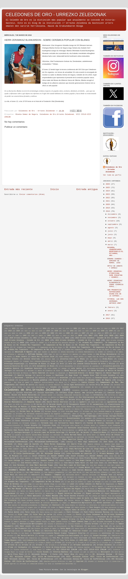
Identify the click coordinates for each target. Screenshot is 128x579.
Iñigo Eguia (99, 449)
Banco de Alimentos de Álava (49, 370)
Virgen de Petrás (25, 552)
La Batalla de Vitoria (107, 477)
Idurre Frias (76, 444)
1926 (48, 331)
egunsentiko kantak (115, 402)
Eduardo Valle (34, 402)
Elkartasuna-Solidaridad (109, 407)
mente (22, 493)
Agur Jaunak (42, 352)
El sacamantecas (97, 404)
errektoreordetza (102, 414)
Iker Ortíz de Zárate (25, 446)
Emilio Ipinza (100, 409)
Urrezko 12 (70, 542)
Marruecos (12, 491)
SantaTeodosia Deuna (95, 528)
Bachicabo (20, 370)
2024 (108, 191)
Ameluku (75, 354)
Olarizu (44, 505)
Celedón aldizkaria (70, 387)
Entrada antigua (87, 189)
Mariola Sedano (104, 489)
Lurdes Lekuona (85, 484)
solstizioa (106, 533)
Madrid (99, 484)
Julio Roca (9, 475)
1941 (6, 333)
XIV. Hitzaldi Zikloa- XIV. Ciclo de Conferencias (28, 559)
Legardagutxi (83, 479)
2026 (108, 184)
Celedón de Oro (91, 387)
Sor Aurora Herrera (26, 535)
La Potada (47, 479)
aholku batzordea (67, 352)
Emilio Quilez (115, 409)
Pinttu (78, 514)
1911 (98, 328)
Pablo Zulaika (80, 507)
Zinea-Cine (116, 561)
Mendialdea (115, 491)
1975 (114, 333)
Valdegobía (22, 547)
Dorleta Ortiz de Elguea (79, 400)
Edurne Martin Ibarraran (57, 402)
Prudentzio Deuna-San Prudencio (16, 519)
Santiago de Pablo (32, 531)
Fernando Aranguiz (29, 423)
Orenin (10, 507)
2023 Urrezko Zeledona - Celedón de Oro (22, 340)
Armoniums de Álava (37, 364)
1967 (83, 333)
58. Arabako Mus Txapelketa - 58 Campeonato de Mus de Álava (93, 347)
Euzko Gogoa (79, 420)
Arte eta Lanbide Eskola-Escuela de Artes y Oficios (92, 364)
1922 (26, 331)
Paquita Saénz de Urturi (75, 510)
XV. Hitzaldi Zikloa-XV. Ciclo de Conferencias (82, 559)
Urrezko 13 (82, 542)
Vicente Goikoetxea (21, 549)
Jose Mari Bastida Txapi (41, 465)
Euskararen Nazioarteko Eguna (108, 418)
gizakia (18, 435)
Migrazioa (49, 493)
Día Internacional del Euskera (92, 397)
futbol (6, 428)
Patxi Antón (13, 512)
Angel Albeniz (64, 356)
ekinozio (26, 404)
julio (111, 231)
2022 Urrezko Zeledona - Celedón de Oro (92, 338)
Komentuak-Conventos (23, 477)
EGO (74, 402)
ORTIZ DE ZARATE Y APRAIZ (115, 267)
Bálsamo (31, 370)
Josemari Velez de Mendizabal (25, 470)
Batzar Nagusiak (113, 373)
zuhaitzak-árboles (37, 564)
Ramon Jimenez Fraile (39, 521)
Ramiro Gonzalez (20, 521)
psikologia (38, 519)
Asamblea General (11, 368)
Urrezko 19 (26, 545)
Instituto (92, 446)
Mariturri (119, 489)
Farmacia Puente (95, 421)
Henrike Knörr (109, 437)
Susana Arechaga (100, 535)
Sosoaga (41, 535)
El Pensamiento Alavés (75, 404)
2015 (72, 335)
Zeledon (91, 561)
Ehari (10, 404)
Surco (86, 535)
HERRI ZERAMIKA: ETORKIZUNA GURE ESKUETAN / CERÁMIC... (115, 274)
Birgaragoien (24, 380)
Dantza (53, 397)
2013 (57, 335)
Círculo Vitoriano (24, 393)
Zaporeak (79, 561)
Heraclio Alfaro (28, 439)
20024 (41, 335)
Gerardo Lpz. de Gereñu (79, 432)
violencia (116, 549)
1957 (36, 333)
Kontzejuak (57, 477)
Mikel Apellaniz (34, 496)
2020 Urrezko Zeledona (19, 338)
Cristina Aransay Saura (29, 397)
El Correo (38, 404)
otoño (53, 507)
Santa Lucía (79, 528)
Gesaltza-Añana (99, 432)
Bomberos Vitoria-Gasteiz (44, 382)
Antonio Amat (50, 359)
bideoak (11, 380)
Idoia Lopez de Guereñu (28, 444)
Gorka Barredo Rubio (73, 435)
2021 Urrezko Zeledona (51, 338)
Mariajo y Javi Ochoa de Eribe (48, 489)
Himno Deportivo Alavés (72, 439)
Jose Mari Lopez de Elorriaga (72, 465)
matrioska (79, 491)
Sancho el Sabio (50, 528)
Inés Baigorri (59, 446)
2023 (108, 194)
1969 (99, 333)
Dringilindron (100, 399)
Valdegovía (36, 547)
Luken (72, 484)
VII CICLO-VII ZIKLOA (66, 549)
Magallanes (110, 484)
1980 (17, 335)
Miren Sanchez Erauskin (74, 496)
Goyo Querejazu (27, 437)
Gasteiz (60, 428)
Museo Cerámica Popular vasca (33, 500)
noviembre (113, 217)
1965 (68, 333)
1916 (113, 328)
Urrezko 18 (12, 545)
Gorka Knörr (91, 435)
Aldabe (100, 352)
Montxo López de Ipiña (79, 498)
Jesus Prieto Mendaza (88, 458)
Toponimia (44, 538)
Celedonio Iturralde (80, 390)
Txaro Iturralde (80, 538)
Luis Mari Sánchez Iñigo (45, 484)
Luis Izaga (27, 484)
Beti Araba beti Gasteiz (82, 377)
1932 (79, 331)
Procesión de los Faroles (109, 517)
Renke (14, 524)
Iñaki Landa (43, 449)
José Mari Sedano (113, 465)
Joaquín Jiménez (65, 460)
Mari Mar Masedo (14, 489)
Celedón (53, 387)
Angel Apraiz (79, 356)
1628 (21, 328)
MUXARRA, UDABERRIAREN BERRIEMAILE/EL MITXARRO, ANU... (115, 252)
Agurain (54, 352)
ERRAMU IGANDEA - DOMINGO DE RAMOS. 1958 (115, 261)
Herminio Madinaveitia (48, 439)
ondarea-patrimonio (108, 505)
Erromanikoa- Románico (24, 416)
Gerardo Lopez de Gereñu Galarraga (49, 432)
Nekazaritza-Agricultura (81, 503)
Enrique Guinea (51, 411)
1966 (76, 333)
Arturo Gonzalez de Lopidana (88, 366)
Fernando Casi (47, 423)
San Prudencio (21, 528)
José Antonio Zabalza (52, 463)
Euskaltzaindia (73, 418)
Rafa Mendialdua (87, 519)
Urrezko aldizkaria (83, 545)
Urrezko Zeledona (104, 545)
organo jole (32, 507)
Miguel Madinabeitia (112, 493)
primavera (89, 517)
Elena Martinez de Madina (15, 407)
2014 (64, 335)
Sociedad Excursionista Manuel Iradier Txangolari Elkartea (59, 533)
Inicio (54, 189)
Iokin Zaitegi (9, 451)
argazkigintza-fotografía (98, 361)
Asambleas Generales (33, 368)
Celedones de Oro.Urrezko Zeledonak (57, 114)
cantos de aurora (27, 385)
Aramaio (80, 361)
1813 (36, 328)
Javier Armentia (39, 456)
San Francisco (77, 526)
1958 (44, 333)
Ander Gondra (21, 357)
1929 (64, 331)
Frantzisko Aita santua (70, 425)
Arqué (53, 364)
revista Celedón (74, 524)
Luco (106, 481)
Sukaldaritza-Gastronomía (68, 535)
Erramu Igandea (86, 414)
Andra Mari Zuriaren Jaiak (42, 357)
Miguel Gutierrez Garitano (69, 493)
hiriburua (91, 439)
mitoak (34, 498)
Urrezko (58, 543)
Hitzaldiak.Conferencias (15, 442)
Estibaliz (50, 416)
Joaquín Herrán (30, 460)
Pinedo (69, 514)
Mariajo (29, 489)
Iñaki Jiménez (28, 449)
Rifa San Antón (108, 524)
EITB (17, 404)
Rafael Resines (105, 519)
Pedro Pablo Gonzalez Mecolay (96, 512)
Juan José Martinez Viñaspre (96, 472)
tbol (6, 538)
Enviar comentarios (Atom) (32, 194)
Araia (70, 361)
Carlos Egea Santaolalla (74, 385)
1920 (18, 331)
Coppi (87, 395)
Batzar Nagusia (95, 373)
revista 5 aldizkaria (55, 524)
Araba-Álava (108, 359)
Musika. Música (74, 500)
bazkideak (8, 375)
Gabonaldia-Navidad (34, 428)
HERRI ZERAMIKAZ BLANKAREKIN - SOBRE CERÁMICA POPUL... (115, 284)
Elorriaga (8, 409)
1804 (29, 328)
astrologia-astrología (95, 368)
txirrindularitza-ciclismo (34, 540)
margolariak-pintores (115, 486)
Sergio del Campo (113, 531)
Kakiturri (36, 475)
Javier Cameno (57, 456)
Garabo (49, 428)
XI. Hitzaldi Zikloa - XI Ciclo (108, 554)
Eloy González (22, 409)
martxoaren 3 (64, 491)
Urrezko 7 (40, 545)
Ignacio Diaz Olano (112, 444)
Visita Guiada (42, 552)
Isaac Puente (69, 451)
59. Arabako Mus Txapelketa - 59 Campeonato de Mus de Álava (31, 349)
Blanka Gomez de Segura (27, 114)
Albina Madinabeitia (86, 352)
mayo (110, 238)
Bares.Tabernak (38, 373)
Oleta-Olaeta (70, 505)
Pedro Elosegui (73, 512)
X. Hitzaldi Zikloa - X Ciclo (43, 554)
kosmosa (81, 477)
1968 (91, 333)
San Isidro (92, 526)
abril (111, 241)
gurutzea (80, 437)
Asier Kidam (52, 368)
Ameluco (65, 354)
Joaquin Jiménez (47, 460)
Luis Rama (62, 484)
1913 (105, 328)
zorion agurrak (10, 564)
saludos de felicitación (57, 526)
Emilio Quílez (9, 411)
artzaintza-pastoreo (111, 366)
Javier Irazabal (77, 456)
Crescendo (11, 397)
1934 (94, 331)
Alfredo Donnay (35, 354)
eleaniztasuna (114, 404)
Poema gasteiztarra (53, 517)
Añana (82, 359)
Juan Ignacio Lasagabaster (54, 472)
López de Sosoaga (93, 481)
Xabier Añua (69, 554)
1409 (6, 328)
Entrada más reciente (18, 189)
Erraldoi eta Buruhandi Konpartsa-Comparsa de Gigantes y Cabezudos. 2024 (46, 414)
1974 (106, 333)
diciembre (113, 214)
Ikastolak (8, 446)
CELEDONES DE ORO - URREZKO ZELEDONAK (56, 14)
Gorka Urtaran (10, 437)
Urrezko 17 (119, 543)
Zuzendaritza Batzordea (64, 564)
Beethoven (60, 375)
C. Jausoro (72, 382)
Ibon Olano (108, 442)
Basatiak (62, 373)
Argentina (116, 361)
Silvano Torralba (10, 533)
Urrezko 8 (52, 545)
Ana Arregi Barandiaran (106, 354)
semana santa (98, 531)
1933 (87, 331)
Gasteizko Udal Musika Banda (16, 430)
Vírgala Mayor (9, 552)
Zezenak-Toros (103, 561)
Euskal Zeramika (33, 418)
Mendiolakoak (9, 493)
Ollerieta (93, 505)
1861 (60, 328)
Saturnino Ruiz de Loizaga (56, 531)
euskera (7, 421)
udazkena (107, 540)
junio (111, 234)
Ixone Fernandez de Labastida (79, 453)
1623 (13, 328)
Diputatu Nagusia (11, 399)
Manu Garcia (18, 486)
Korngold (70, 477)
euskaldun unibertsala (53, 418)
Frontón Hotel (89, 425)
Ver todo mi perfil (112, 175)
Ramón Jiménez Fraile (59, 521)
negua (64, 503)
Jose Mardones (19, 465)
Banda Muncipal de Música (75, 371)
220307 (41, 342)
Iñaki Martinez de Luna (79, 449)
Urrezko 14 (94, 542)
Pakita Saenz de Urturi (26, 510)
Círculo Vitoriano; (46, 393)
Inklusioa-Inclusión (76, 446)
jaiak (25, 456)
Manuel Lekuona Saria (57, 486)
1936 (111, 331)
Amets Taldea (87, 354)
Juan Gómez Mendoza (32, 472)
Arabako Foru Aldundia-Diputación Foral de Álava (43, 361)
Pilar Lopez (23, 514)
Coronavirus (98, 395)
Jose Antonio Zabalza (30, 463)
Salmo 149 (39, 526)
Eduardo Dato (115, 399)
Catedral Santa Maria (13, 387)
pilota (59, 514)
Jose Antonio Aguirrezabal (106, 460)
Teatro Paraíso (18, 538)
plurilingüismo (36, 517)
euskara (88, 418)
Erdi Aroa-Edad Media (70, 411)
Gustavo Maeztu (94, 437)
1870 (67, 328)
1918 (10, 331)
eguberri (83, 402)
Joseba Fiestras (101, 467)
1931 (71, 331)
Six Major (25, 533)
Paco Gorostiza (110, 507)
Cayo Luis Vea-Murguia (36, 387)
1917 (122, 328)
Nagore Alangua (91, 500)
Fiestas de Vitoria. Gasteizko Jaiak (103, 423)
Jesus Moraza (69, 458)
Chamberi (111, 390)
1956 (28, 333)
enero (111, 311)
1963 (60, 333)
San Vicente (35, 528)
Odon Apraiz (12, 505)
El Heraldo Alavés (54, 404)
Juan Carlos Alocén (106, 470)
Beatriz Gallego (25, 375)
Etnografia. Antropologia (84, 416)
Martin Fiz (49, 491)
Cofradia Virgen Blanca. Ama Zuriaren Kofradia (81, 393)
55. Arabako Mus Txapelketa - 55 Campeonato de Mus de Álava (43, 345)
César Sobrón (98, 390)
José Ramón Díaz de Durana (63, 467)
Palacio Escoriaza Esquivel (49, 510)
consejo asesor (46, 395)
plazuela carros (20, 517)
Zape (70, 561)
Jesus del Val (114, 456)
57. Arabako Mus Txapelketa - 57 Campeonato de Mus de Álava (38, 347)
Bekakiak (42, 377)
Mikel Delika (52, 496)
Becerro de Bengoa (44, 375)
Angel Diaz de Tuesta (96, 356)
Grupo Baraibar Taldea (46, 437)
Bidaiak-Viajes (101, 378)
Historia (103, 439)
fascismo (110, 420)
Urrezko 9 (65, 545)
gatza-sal (83, 430)
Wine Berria (119, 552)
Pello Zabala (119, 512)
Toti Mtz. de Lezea (60, 538)
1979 (9, 335)
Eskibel (40, 416)
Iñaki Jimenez (13, 449)
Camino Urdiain (88, 382)
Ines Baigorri (44, 446)
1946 (13, 333)
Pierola (10, 514)
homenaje (69, 442)
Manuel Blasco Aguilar (36, 486)
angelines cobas (114, 356)
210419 (32, 342)
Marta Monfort (35, 491)
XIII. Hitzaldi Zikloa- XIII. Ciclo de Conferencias (92, 557)
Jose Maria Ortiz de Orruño (15, 467)
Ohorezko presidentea (29, 505)
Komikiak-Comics (42, 477)
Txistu (52, 540)
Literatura (115, 479)
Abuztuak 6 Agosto (23, 352)
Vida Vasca (37, 549)
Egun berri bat (97, 402)
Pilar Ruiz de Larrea (42, 514)
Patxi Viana (30, 512)
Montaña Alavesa (58, 498)
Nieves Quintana (103, 503)
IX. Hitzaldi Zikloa (50, 453)
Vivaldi (76, 552)
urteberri (120, 545)
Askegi (64, 368)
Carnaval (117, 385)
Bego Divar (73, 375)
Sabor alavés (25, 526)
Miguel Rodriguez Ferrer (13, 496)
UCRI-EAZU (83, 540)
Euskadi (18, 418)
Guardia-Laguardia (66, 437)
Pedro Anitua (44, 512)
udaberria (95, 540)
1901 (90, 328)
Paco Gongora (94, 507)
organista (20, 507)
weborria (93, 552)
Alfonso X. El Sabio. (115, 352)
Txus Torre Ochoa (67, 540)
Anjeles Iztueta (11, 359)
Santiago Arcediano (115, 528)
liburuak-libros (99, 479)
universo (31, 542)
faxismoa (120, 420)
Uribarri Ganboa (45, 542)
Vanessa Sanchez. (84, 547)
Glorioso (57, 435)
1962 (52, 333)
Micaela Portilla (35, 493)
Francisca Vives (49, 425)
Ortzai (43, 507)
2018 (108, 211)
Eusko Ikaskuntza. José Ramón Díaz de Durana (52, 420)
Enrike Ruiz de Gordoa (30, 411)
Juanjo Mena (115, 472)
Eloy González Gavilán (41, 409)
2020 (108, 204)
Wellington (105, 552)
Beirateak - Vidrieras (24, 378)
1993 (24, 335)
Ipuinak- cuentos (38, 451)
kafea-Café (23, 475)
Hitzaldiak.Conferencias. (47, 442)
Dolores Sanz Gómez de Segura (35, 400)
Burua (61, 382)
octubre (112, 221)
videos (48, 549)
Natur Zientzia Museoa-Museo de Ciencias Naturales (38, 503)
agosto (111, 228)
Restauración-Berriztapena (31, 524)
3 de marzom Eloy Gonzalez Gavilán (61, 342)
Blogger (84, 570)
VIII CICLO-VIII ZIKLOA (95, 549)
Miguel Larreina (93, 493)
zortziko (23, 564)
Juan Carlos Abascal (82, 470)
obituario (119, 503)
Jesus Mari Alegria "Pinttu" (46, 458)
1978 (122, 333)
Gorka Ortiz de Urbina (110, 435)
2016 (108, 318)
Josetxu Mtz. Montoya (59, 470)
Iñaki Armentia (117, 446)
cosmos (121, 395)
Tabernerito (115, 535)
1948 (20, 333)
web (85, 552)
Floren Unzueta (30, 425)
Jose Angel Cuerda (83, 460)
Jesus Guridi (9, 458)
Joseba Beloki (84, 467)
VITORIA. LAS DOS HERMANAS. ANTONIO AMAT (115, 301)
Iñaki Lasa (58, 449)
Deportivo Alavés (67, 397)
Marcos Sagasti (97, 486)
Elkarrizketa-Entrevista (85, 406)
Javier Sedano (96, 456)
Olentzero (56, 505)
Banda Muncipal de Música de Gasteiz (107, 371)
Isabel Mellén (85, 451)
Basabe (52, 373)
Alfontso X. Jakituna (16, 354)
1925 (40, 331)
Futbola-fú (18, 428)
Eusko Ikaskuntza (23, 421)
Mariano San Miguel (72, 489)
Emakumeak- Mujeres (63, 409)
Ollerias (82, 505)
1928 (56, 331)
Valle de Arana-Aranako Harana (59, 547)
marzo (111, 245)
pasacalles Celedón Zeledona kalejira (107, 510)
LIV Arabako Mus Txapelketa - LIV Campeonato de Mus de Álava (32, 482)
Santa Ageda (65, 528)
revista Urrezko (91, 524)
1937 (118, 331)
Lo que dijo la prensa (74, 481)
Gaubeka (104, 430)
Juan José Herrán (74, 472)
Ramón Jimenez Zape (79, 521)
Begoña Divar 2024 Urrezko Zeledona (99, 375)
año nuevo (94, 359)
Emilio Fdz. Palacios (83, 409)
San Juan (104, 526)
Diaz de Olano (115, 397)
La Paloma (34, 479)
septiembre (113, 224)
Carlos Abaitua (54, 385)
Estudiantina (63, 416)
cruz (45, 397)
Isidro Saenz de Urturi (105, 451)
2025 (108, 187)
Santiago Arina (14, 531)
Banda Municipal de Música (18, 373)
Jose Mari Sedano (96, 465)
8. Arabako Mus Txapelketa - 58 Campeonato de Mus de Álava (85, 349)
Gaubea (94, 430)
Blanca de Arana (60, 380)
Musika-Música (56, 500)
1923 (33, 331)
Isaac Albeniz (54, 451)
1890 (83, 328)
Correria (111, 395)
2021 (108, 201)
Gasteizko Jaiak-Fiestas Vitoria (82, 428)
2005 (49, 335)
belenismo (64, 378)
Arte (62, 364)
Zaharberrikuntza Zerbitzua (54, 561)
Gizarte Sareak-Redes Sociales (37, 435)
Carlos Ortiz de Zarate (99, 385)
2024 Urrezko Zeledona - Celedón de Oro (73, 340)
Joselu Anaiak (118, 467)
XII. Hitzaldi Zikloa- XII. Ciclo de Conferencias (35, 557)
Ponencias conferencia (73, 517)
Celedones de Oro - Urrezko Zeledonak (114, 169)
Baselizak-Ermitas (77, 373)
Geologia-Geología (22, 432)
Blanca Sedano (78, 380)
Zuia (49, 564)
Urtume (10, 547)
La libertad (21, 479)
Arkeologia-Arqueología (14, 364)
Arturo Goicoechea (66, 366)
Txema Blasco (10, 540)
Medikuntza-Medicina (96, 491)
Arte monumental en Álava (43, 366)
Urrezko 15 (106, 542)
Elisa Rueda (66, 407)
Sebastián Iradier (80, 531)
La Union (59, 479)
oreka (122, 505)
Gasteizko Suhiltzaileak (111, 428)
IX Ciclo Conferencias (24, 453)
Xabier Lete (83, 554)
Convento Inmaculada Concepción (69, 395)
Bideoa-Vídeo (118, 378)
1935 (102, 331)
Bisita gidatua (40, 380)
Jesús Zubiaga (14, 460)
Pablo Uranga (64, 507)
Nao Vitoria (107, 500)
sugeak (50, 535)
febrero (112, 307)
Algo (50, 354)
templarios (33, 538)
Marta (23, 491)
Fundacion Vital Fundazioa (109, 425)
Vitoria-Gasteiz (60, 552)
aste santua (76, 368)
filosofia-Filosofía (12, 425)
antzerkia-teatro (67, 359)
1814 (44, 328)
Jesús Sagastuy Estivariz (113, 458)
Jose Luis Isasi (96, 463)
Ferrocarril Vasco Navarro (70, 423)
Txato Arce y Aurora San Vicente (106, 538)
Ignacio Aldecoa (93, 444)
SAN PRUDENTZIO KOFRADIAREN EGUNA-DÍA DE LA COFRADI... (114, 293)
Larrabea (71, 479)
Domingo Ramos (58, 399)
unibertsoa (18, 543)
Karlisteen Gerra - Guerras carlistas (81, 475)
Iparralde (23, 451)
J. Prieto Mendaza (105, 453)
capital (41, 385)
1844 (52, 328)
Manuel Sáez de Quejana (79, 486)
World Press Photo (15, 554)
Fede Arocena (13, 423)
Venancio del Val (102, 547)
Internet (103, 446)
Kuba (90, 477)
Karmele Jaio (106, 475)
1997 (32, 335)
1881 (75, 328)
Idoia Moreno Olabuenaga (55, 444)
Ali (57, 354)
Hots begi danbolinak (88, 442)
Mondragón (44, 498)
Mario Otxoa (89, 489)
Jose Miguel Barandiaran (39, 467)
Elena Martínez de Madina (43, 407)
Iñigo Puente (114, 449)
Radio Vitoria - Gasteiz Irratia (60, 519)
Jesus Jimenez (25, 458)
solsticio (93, 533)
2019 (108, 208)
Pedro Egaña (58, 512)
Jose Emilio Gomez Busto (74, 463)
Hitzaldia (116, 439)
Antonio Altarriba (32, 359)
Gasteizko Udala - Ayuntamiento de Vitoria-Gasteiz (54, 430)
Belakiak (52, 377)
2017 (108, 315)
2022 (108, 198)
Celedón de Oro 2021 (111, 387)
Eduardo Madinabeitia (13, 402)
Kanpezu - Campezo (53, 475)
